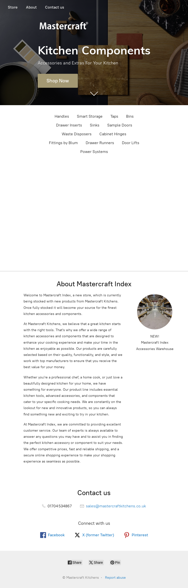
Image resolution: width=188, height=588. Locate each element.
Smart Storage (90, 116)
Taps (114, 116)
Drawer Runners (100, 142)
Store (13, 7)
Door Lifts (130, 142)
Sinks (94, 125)
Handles (62, 116)
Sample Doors (119, 125)
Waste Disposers (77, 134)
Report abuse (115, 577)
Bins (130, 116)
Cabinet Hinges (112, 134)
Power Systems (94, 151)
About (31, 7)
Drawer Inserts (69, 125)
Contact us (54, 7)
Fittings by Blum (63, 142)
